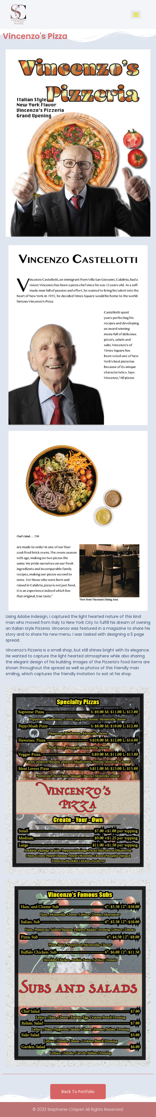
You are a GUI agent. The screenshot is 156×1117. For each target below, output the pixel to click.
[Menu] (136, 14)
